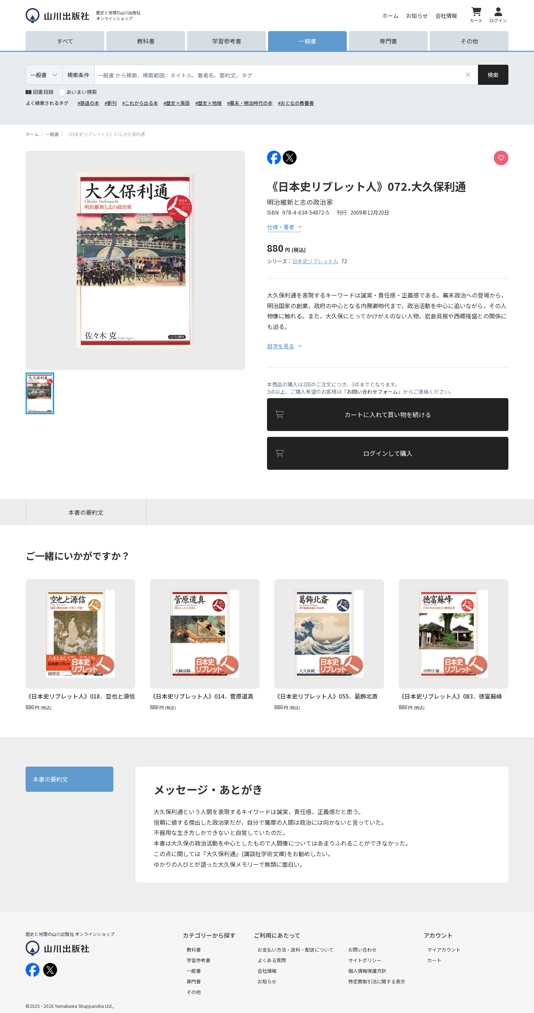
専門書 (194, 981)
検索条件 (78, 75)
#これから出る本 (140, 102)
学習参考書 (198, 960)
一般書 (194, 970)
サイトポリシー (364, 960)
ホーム (390, 15)
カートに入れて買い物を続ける (388, 414)
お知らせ (417, 15)
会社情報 (446, 15)
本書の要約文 (86, 512)
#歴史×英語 (176, 102)
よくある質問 (271, 960)
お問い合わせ (362, 949)
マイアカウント (443, 949)
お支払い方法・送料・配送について (295, 949)
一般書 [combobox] (38, 75)
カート (434, 960)
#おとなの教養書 (296, 102)
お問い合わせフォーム (372, 391)
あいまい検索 (81, 91)
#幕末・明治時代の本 (249, 102)
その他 (194, 992)
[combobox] (286, 75)
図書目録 (39, 91)
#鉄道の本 (88, 102)
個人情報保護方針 (367, 970)
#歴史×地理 (208, 102)
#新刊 (111, 102)
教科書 (194, 949)
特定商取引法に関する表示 (376, 981)
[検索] (493, 75)
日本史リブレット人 (315, 261)
